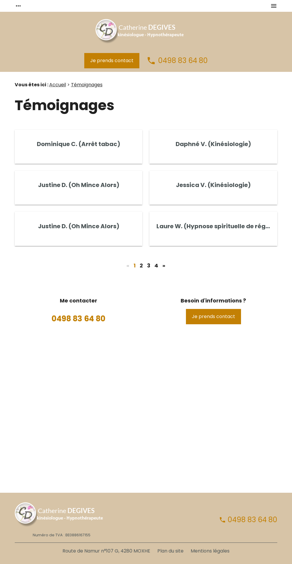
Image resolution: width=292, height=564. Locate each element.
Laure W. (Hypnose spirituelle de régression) (213, 226)
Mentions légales (210, 551)
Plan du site (170, 551)
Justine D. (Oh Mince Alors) (78, 185)
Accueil (57, 84)
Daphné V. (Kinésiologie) (213, 144)
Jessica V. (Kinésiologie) (213, 185)
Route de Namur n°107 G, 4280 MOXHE (106, 551)
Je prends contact (111, 60)
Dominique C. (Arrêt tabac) (78, 144)
